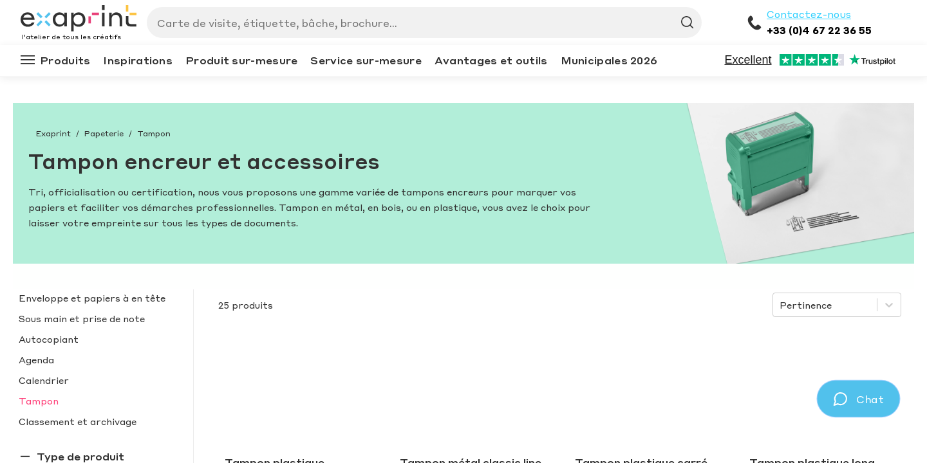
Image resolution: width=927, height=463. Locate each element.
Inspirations (138, 60)
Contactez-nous (809, 14)
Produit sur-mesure (241, 60)
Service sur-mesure (365, 60)
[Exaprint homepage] (78, 19)
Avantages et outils (491, 60)
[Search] (419, 22)
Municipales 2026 (609, 60)
